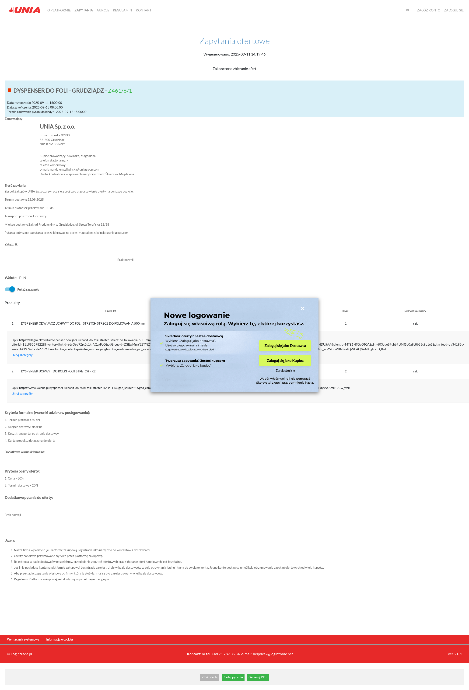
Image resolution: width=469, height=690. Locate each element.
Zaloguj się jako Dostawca (285, 345)
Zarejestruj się (285, 370)
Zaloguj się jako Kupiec (285, 360)
